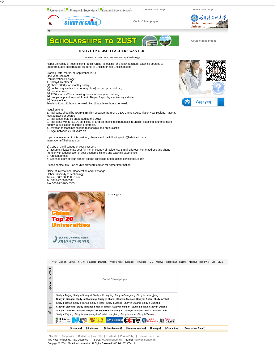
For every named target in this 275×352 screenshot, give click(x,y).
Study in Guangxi (123, 310)
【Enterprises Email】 (194, 328)
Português (141, 262)
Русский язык (116, 262)
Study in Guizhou (65, 310)
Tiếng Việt (204, 262)
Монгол (193, 262)
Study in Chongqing (103, 295)
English (62, 262)
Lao (213, 262)
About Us (53, 336)
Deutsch (102, 262)
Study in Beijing (64, 295)
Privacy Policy (127, 336)
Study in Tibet (161, 299)
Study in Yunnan (121, 306)
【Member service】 (136, 328)
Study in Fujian (140, 306)
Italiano (183, 262)
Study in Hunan (81, 303)
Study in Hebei (97, 303)
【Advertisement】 (113, 328)
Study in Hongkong (109, 314)
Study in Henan (64, 303)
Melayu (159, 262)
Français (91, 262)
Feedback (111, 336)
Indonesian (171, 262)
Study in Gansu (142, 310)
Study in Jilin (159, 310)
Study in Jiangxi (114, 303)
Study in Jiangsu (65, 299)
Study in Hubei (85, 306)
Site (158, 336)
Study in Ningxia (85, 310)
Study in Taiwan (146, 314)
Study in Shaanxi (132, 303)
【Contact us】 (171, 328)
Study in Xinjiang (64, 314)
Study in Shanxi (106, 299)
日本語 (72, 262)
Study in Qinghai (158, 306)
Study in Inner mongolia (86, 314)
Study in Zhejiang (151, 303)
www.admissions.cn (112, 339)
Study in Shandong (86, 299)
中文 (54, 262)
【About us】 (76, 328)
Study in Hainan (104, 310)
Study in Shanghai (82, 295)
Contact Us (83, 336)
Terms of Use (145, 336)
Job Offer (98, 336)
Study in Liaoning (65, 306)
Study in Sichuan (125, 299)
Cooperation (68, 336)
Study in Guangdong (124, 295)
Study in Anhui (144, 299)
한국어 (81, 262)
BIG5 (220, 262)
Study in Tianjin (102, 306)
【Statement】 (93, 328)
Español (129, 262)
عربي (151, 262)
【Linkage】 (155, 328)
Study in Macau (128, 314)
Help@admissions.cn (145, 339)
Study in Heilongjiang (147, 295)
